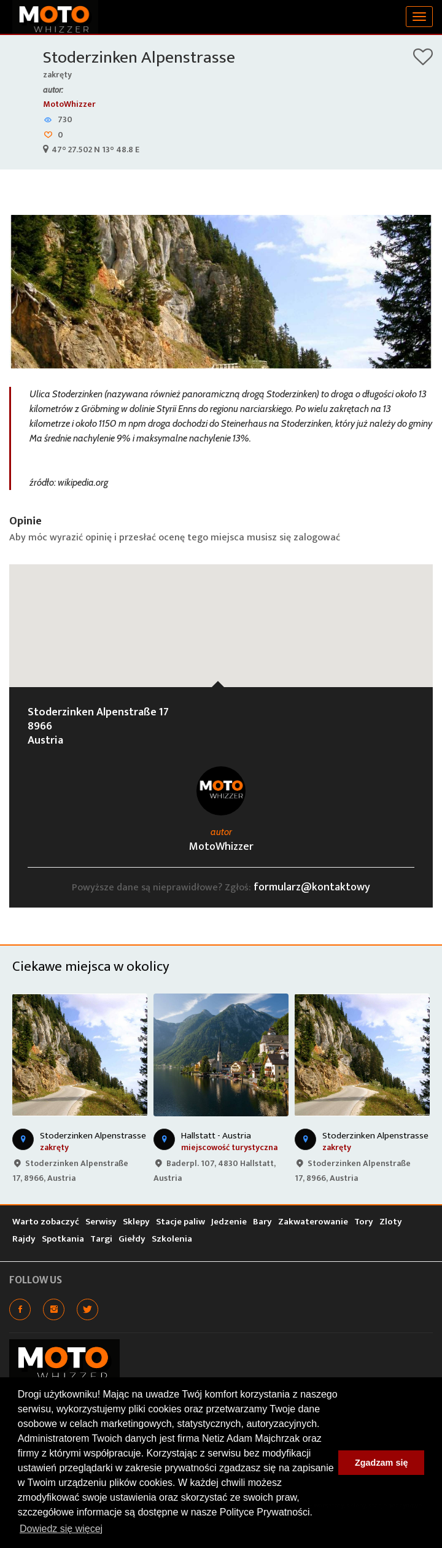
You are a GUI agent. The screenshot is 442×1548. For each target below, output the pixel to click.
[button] (221, 614)
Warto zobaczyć (45, 1221)
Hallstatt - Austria (216, 1135)
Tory (363, 1221)
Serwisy (101, 1221)
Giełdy (131, 1239)
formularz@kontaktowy (312, 887)
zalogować (316, 537)
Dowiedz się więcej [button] (61, 1528)
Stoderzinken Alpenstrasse (139, 57)
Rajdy (24, 1239)
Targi (101, 1239)
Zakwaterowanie (313, 1221)
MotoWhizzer (69, 104)
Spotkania (63, 1239)
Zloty (390, 1221)
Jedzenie (229, 1221)
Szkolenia (172, 1239)
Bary (262, 1221)
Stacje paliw (180, 1221)
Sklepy (136, 1221)
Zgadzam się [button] (381, 1463)
